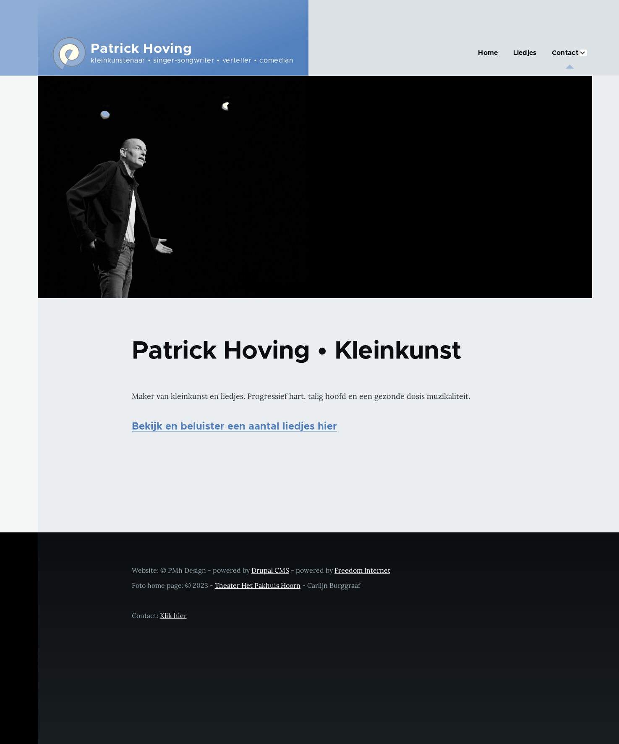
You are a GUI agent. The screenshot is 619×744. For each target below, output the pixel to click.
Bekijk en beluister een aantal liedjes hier (234, 427)
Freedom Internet (362, 570)
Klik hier (173, 615)
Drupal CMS (270, 570)
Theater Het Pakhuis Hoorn (257, 585)
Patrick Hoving (141, 49)
